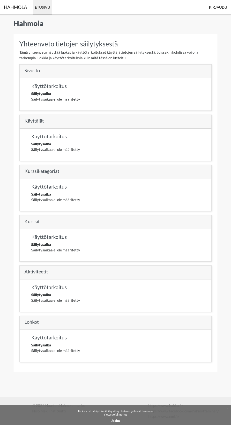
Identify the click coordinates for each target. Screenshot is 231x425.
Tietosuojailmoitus (115, 414)
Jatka (115, 420)
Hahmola (15, 7)
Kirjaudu (218, 7)
